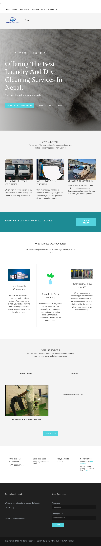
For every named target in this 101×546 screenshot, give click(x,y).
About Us (29, 20)
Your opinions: (57, 513)
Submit (58, 525)
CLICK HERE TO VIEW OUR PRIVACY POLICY (55, 541)
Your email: (56, 503)
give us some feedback (50, 106)
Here (88, 470)
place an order (86, 222)
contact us (50, 433)
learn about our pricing (19, 106)
